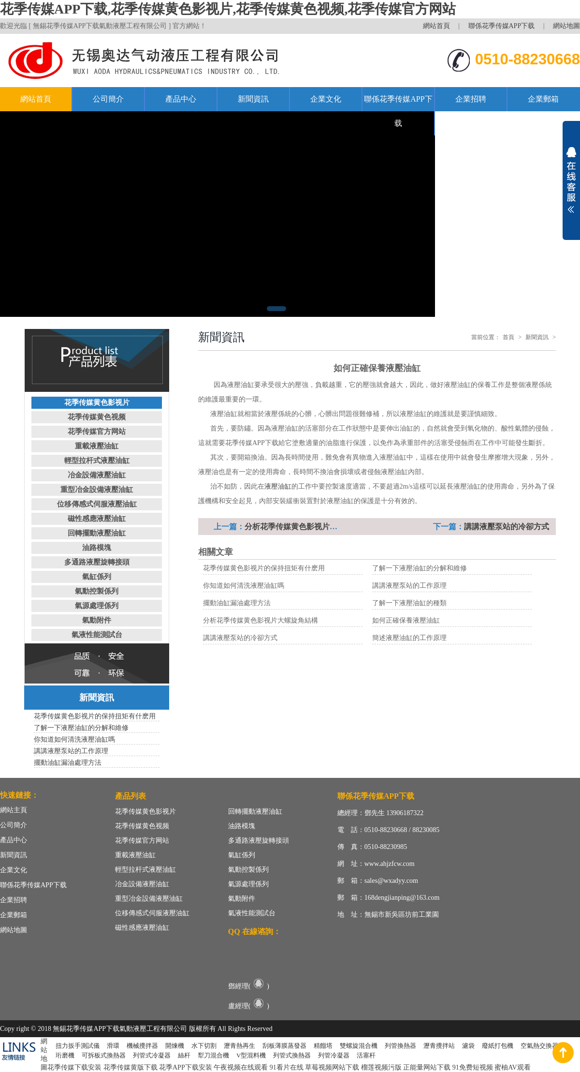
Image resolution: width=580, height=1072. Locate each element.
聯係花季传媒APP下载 (501, 26)
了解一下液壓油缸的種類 (409, 603)
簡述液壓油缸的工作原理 (409, 637)
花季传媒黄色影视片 (97, 402)
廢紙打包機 (497, 1045)
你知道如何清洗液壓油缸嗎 (243, 585)
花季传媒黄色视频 (97, 417)
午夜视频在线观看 (241, 1067)
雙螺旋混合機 (358, 1045)
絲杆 (184, 1055)
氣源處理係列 (96, 606)
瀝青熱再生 (239, 1045)
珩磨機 (65, 1055)
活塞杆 (366, 1055)
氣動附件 (96, 620)
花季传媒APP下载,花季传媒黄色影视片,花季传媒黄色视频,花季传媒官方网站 (228, 8)
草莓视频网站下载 (332, 1067)
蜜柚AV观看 (512, 1067)
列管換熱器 (400, 1045)
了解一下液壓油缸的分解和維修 (419, 568)
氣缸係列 (96, 577)
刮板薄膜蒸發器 (284, 1045)
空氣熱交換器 (539, 1045)
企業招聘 (470, 99)
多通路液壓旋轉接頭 (97, 562)
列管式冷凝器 (152, 1055)
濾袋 (468, 1045)
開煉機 (174, 1045)
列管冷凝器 (333, 1055)
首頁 (508, 337)
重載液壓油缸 (96, 446)
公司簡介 (108, 99)
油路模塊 (96, 547)
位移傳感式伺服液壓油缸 (97, 504)
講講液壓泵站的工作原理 (409, 585)
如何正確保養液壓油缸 (406, 620)
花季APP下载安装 (185, 1067)
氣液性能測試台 (97, 635)
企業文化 (325, 99)
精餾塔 (323, 1045)
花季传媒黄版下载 (130, 1067)
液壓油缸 (277, 486)
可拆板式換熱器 (104, 1055)
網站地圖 (566, 26)
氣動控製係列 (96, 591)
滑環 (113, 1045)
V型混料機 (251, 1055)
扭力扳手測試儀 (78, 1045)
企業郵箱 (543, 99)
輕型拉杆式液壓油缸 (97, 460)
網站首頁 (436, 26)
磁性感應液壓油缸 (97, 518)
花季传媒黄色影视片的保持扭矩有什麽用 (264, 568)
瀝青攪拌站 (439, 1045)
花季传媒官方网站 (97, 431)
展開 (571, 180)
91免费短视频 (472, 1067)
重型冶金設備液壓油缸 (96, 489)
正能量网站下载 (426, 1067)
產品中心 (180, 99)
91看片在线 (287, 1067)
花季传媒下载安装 (74, 1067)
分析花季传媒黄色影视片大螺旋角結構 (310, 526)
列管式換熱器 (292, 1055)
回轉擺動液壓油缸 (97, 533)
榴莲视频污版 (381, 1067)
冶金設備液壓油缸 (97, 475)
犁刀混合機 (213, 1055)
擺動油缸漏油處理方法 (237, 603)
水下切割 (204, 1045)
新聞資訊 (253, 99)
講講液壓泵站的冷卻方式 (506, 526)
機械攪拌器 (142, 1045)
